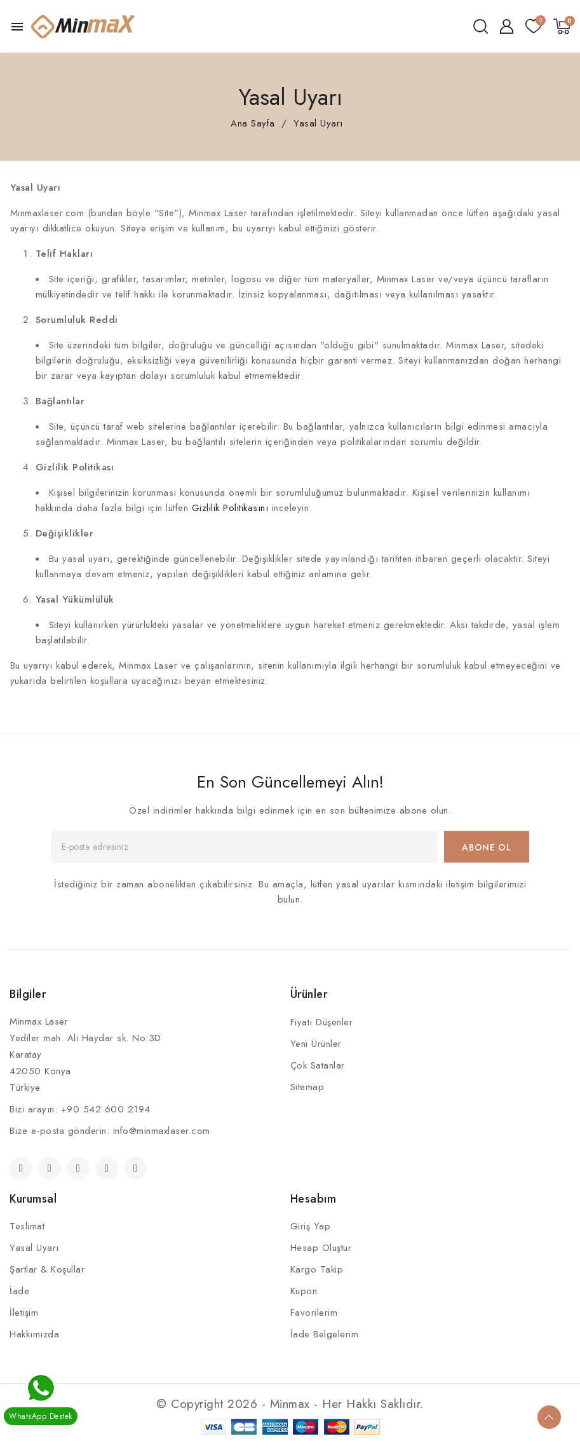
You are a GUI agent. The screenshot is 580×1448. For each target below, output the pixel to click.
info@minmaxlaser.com (161, 1131)
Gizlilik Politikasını (230, 508)
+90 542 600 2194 (106, 1109)
